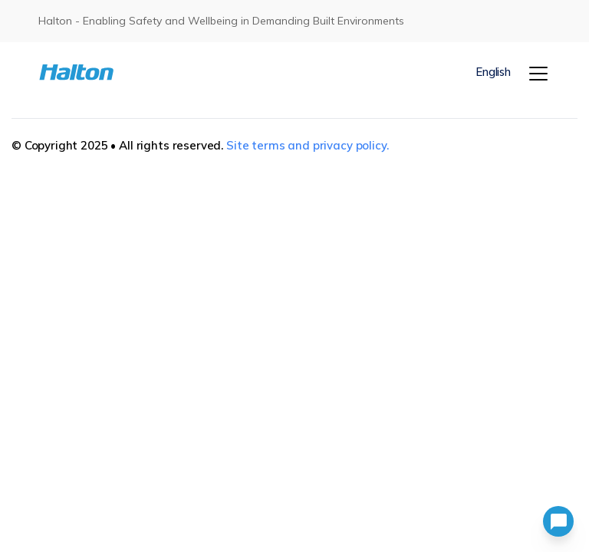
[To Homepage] (80, 72)
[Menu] (538, 73)
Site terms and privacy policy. (307, 145)
